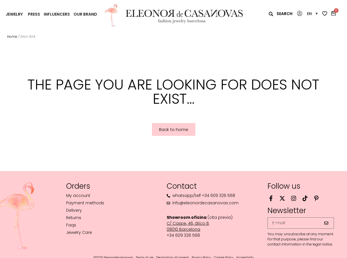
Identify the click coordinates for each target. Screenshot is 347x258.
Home (12, 36)
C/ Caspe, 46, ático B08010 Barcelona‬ (188, 226)
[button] (312, 13)
